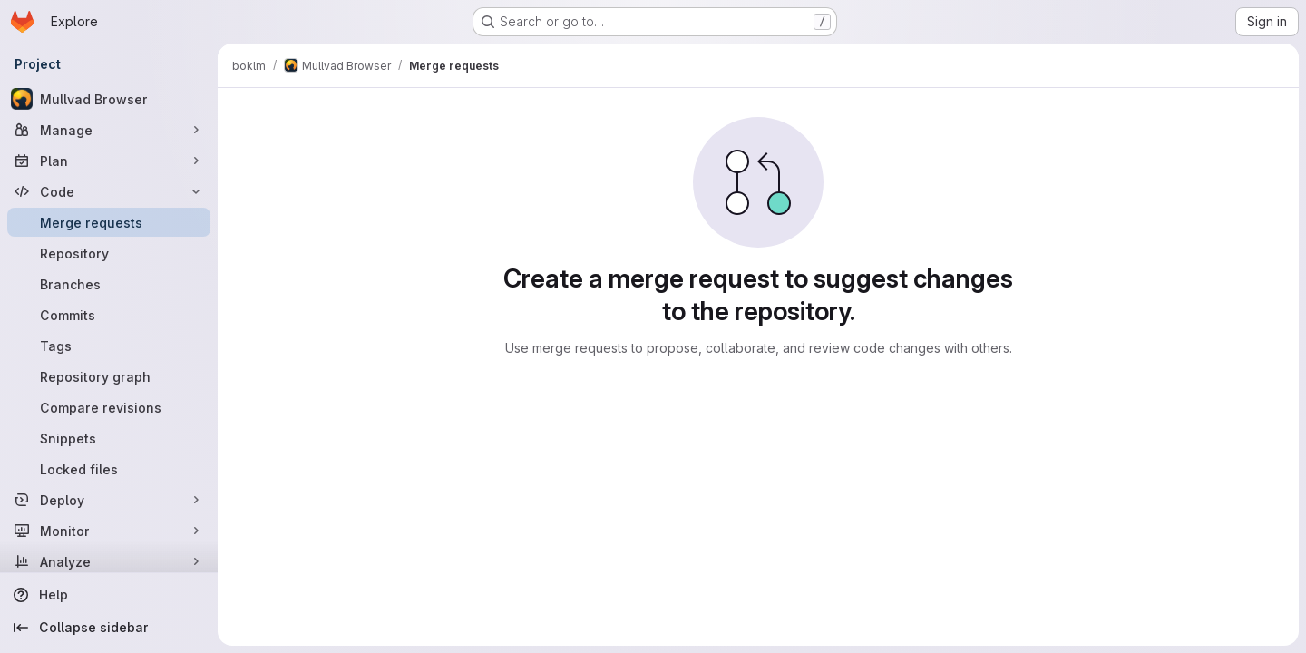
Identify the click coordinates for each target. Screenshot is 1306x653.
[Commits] (108, 314)
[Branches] (108, 283)
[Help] (108, 594)
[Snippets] (108, 438)
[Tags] (108, 345)
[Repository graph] (108, 376)
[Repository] (108, 253)
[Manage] (108, 129)
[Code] (108, 191)
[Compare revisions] (108, 407)
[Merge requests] (108, 222)
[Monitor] (108, 530)
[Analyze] (108, 561)
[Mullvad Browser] (108, 98)
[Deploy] (108, 499)
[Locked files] (108, 468)
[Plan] (108, 160)
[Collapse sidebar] (108, 627)
